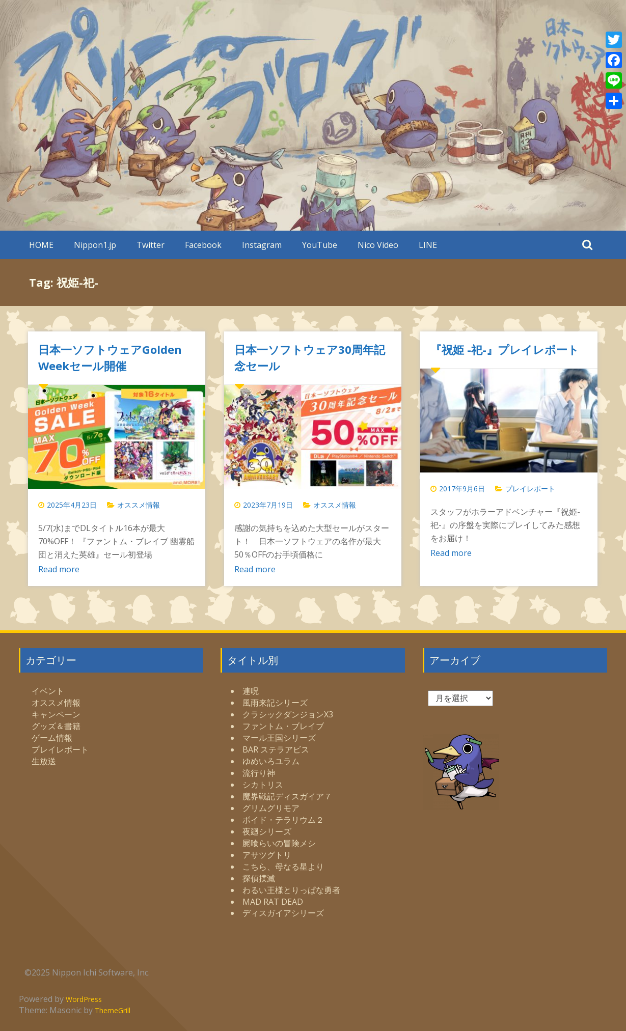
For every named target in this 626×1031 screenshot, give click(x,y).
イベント (48, 690)
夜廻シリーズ (266, 831)
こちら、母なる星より (283, 866)
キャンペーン (56, 714)
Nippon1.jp (95, 244)
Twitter (151, 244)
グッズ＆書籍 (56, 726)
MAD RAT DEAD (272, 901)
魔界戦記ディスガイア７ (287, 796)
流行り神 (258, 772)
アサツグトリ (266, 854)
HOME (41, 244)
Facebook (203, 244)
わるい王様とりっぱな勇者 (291, 890)
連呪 (250, 690)
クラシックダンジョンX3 (287, 714)
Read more (58, 569)
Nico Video (378, 244)
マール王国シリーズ (279, 737)
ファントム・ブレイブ (283, 726)
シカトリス (262, 784)
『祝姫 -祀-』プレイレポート (504, 349)
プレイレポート (530, 488)
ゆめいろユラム (271, 761)
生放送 (44, 761)
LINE (428, 244)
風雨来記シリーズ (275, 702)
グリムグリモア (271, 808)
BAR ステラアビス (275, 749)
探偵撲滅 (258, 878)
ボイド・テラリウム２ (283, 819)
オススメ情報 (138, 505)
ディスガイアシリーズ (283, 912)
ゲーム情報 (52, 737)
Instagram (262, 244)
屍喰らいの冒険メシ (279, 843)
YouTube (319, 244)
